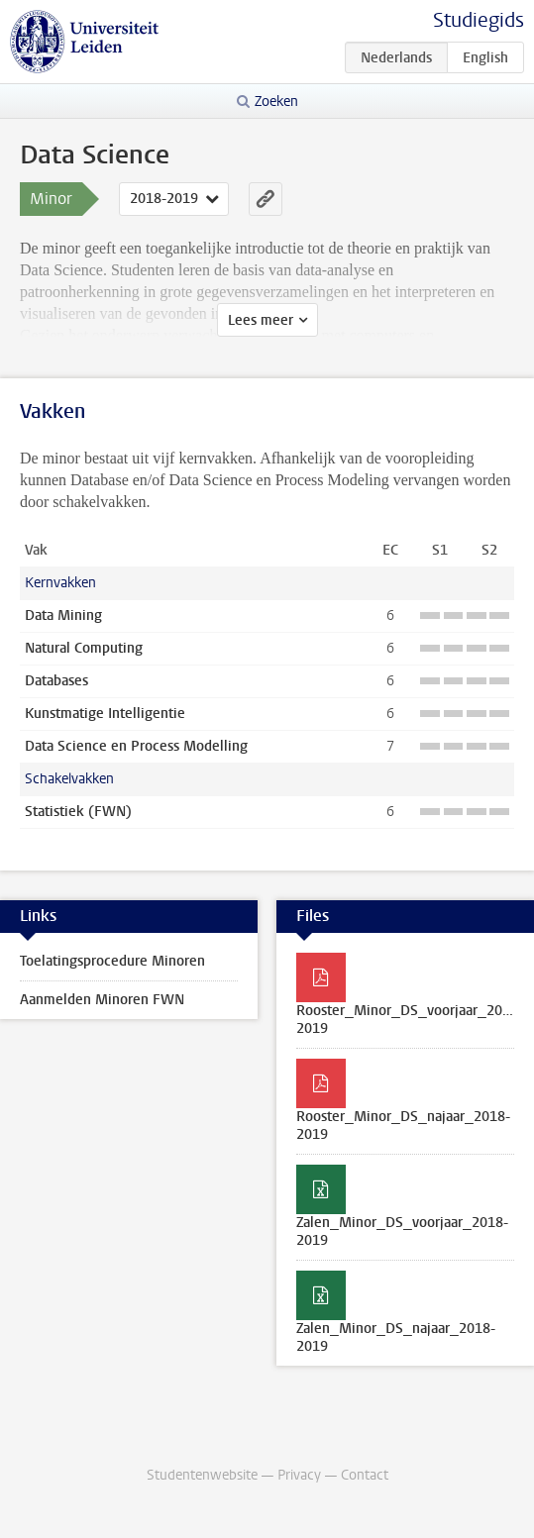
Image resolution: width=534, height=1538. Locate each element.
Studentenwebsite (202, 1475)
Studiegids (478, 20)
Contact (364, 1475)
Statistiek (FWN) (78, 811)
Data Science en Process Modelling (136, 746)
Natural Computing (84, 648)
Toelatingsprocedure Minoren (112, 961)
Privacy (299, 1475)
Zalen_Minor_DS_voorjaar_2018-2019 (402, 1231)
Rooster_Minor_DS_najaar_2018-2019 (403, 1125)
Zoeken (276, 101)
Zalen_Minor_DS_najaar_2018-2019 (395, 1337)
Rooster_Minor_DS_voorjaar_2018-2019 (409, 1019)
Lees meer (260, 320)
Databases (56, 680)
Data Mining (63, 615)
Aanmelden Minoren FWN (102, 999)
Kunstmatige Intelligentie (105, 713)
